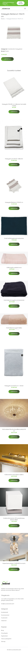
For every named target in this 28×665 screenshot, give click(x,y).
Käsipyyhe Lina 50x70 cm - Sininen (14, 385)
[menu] (25, 8)
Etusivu (3, 18)
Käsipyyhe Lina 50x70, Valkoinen (14, 158)
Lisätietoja (7, 59)
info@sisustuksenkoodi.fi (7, 603)
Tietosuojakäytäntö (6, 638)
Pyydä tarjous (21, 3)
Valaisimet (3, 620)
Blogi (2, 630)
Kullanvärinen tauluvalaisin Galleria (14, 474)
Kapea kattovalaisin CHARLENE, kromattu (14, 563)
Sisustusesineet (5, 615)
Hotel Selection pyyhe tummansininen (14, 300)
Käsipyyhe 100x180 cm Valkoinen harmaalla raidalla (14, 105)
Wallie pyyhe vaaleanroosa (14, 267)
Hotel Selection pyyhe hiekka (14, 328)
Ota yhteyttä (4, 633)
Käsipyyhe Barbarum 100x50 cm (14, 202)
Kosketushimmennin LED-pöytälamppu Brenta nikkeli (14, 519)
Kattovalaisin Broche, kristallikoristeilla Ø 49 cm (14, 430)
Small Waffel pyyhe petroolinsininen (14, 238)
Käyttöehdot (4, 636)
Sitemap (3, 641)
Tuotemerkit (4, 618)
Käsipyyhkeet (18, 49)
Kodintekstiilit (11, 49)
